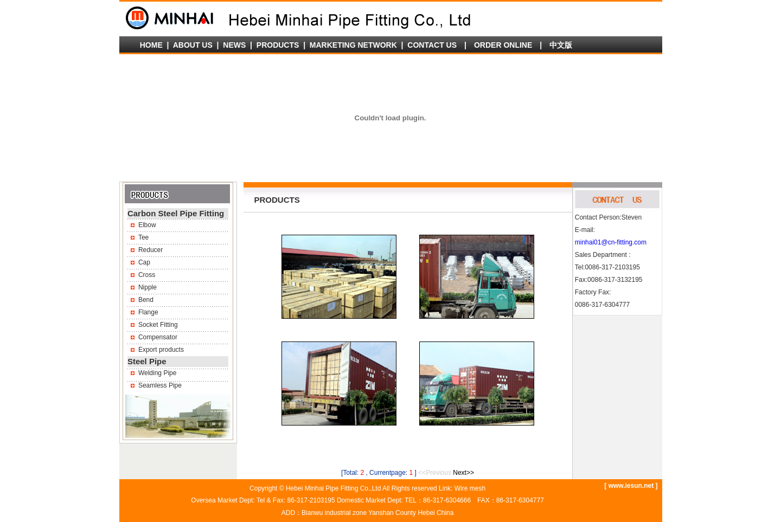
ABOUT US (193, 45)
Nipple (147, 287)
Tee (143, 237)
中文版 (560, 45)
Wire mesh (469, 488)
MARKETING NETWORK (353, 45)
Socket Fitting (158, 324)
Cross (146, 275)
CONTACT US (432, 45)
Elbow (147, 225)
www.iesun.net (631, 485)
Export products (161, 349)
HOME (151, 45)
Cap (144, 262)
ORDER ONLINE (503, 45)
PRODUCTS (278, 45)
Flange (148, 312)
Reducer (150, 250)
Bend (145, 300)
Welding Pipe (157, 373)
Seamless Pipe (160, 385)
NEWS (234, 45)
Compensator (157, 337)
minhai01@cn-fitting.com (610, 242)
